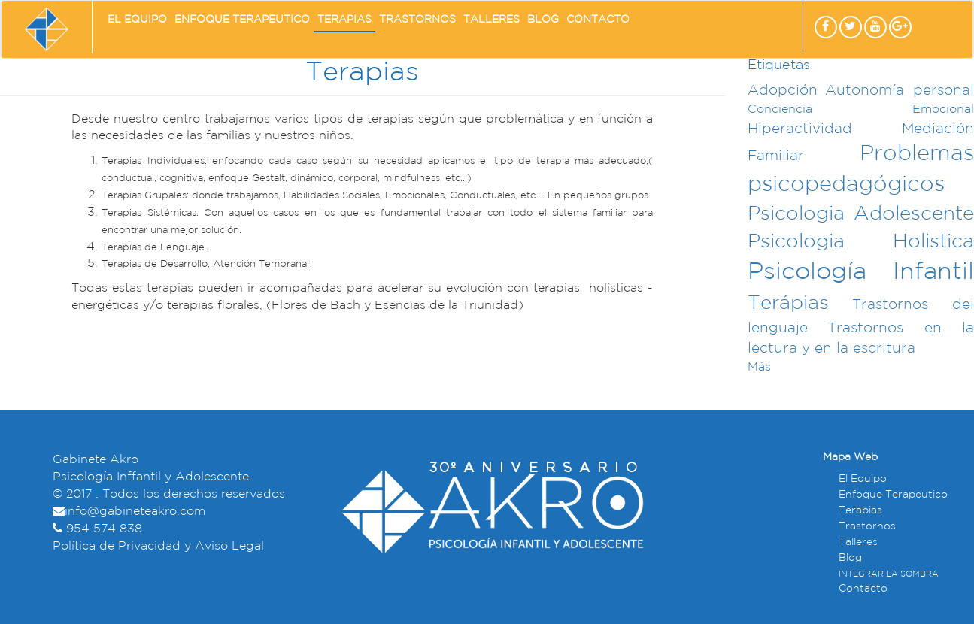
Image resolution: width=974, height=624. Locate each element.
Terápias (788, 303)
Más (759, 367)
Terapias (344, 19)
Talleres (491, 19)
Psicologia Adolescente (861, 214)
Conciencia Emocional (861, 109)
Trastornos (417, 19)
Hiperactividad (800, 129)
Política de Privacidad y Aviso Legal (158, 546)
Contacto (598, 19)
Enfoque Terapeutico (242, 19)
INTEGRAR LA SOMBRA (889, 574)
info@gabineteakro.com (135, 511)
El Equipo (137, 19)
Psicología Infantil (861, 272)
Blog (543, 19)
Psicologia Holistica (861, 241)
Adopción (783, 90)
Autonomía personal (899, 90)
